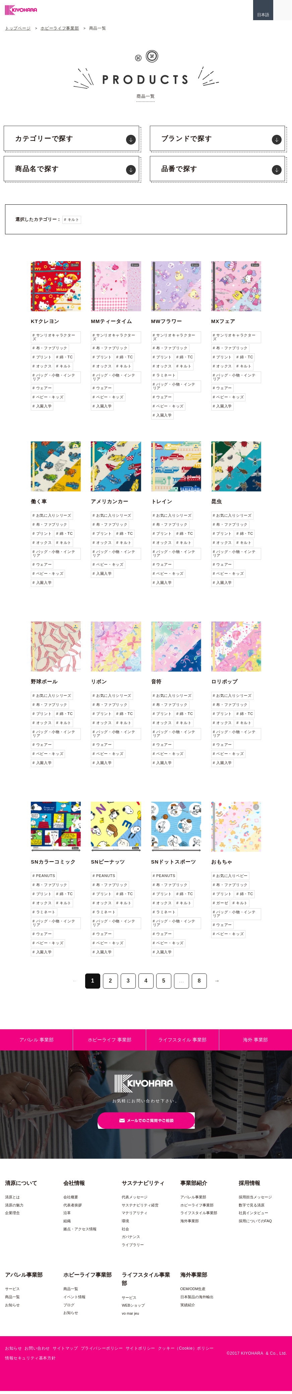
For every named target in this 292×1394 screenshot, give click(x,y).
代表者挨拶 (72, 1208)
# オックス (42, 366)
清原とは (12, 1200)
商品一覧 (12, 1300)
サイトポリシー (140, 1351)
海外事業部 (189, 1224)
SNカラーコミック (53, 862)
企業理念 (12, 1216)
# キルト (71, 219)
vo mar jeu (130, 1316)
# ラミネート (164, 375)
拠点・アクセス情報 (80, 1232)
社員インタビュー (253, 1216)
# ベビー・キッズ (48, 397)
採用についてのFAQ (255, 1224)
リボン (99, 681)
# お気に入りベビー (230, 876)
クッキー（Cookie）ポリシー (186, 1351)
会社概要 (70, 1200)
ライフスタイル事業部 (198, 1216)
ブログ (68, 1308)
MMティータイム (111, 321)
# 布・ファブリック (50, 348)
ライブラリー (133, 1248)
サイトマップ (65, 1351)
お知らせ (12, 1308)
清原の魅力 (14, 1208)
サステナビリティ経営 (140, 1208)
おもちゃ (222, 862)
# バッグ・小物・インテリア (54, 377)
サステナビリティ (143, 1186)
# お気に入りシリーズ (52, 515)
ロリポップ (224, 681)
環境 (125, 1224)
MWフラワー (166, 321)
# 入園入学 (42, 406)
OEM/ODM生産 (193, 1292)
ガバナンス (131, 1240)
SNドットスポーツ (173, 862)
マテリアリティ (135, 1216)
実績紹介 (187, 1308)
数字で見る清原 (252, 1208)
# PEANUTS (44, 876)
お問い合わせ (37, 1351)
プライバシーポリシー (102, 1351)
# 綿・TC (64, 357)
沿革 (67, 1216)
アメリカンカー (109, 501)
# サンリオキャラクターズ (54, 337)
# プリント (42, 357)
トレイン (162, 501)
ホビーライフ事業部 (60, 28)
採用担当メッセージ (255, 1200)
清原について (21, 1186)
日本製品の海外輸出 (197, 1300)
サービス (12, 1292)
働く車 (39, 501)
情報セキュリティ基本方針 (30, 1361)
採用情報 (249, 1186)
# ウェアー (42, 388)
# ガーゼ (220, 903)
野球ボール (44, 681)
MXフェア (223, 321)
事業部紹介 (193, 1186)
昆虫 (216, 501)
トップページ (18, 28)
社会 (125, 1232)
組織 (67, 1224)
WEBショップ (133, 1308)
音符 (156, 681)
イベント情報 (74, 1300)
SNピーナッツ (108, 862)
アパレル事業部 (193, 1200)
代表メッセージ (135, 1200)
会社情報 (74, 1186)
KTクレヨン (45, 321)
